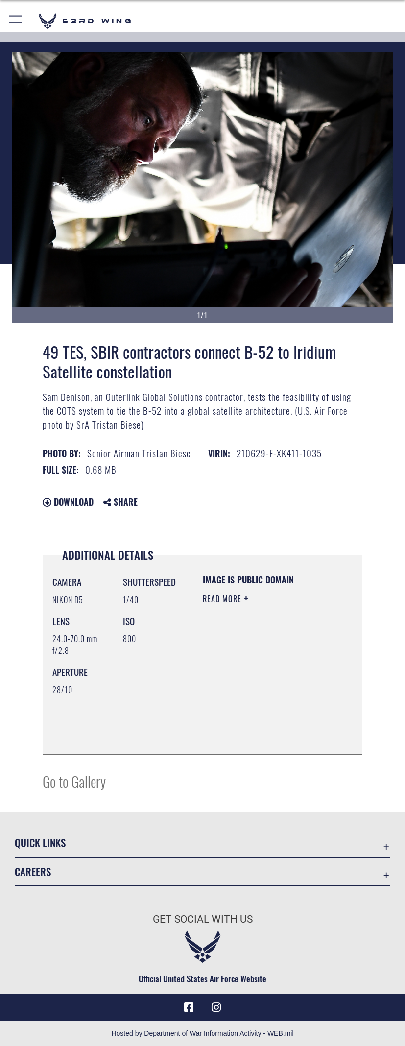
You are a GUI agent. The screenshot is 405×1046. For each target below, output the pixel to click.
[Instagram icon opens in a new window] (216, 1007)
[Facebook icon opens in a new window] (188, 1007)
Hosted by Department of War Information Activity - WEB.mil (202, 1033)
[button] (16, 21)
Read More (223, 598)
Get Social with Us (203, 919)
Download (68, 501)
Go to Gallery (74, 780)
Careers (33, 871)
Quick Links (40, 842)
